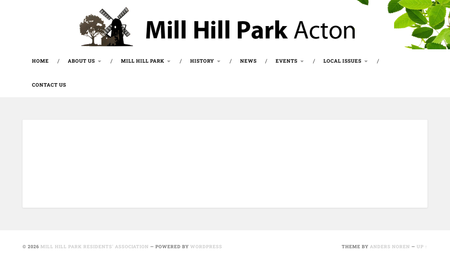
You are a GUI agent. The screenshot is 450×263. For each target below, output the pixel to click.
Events (286, 61)
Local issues (342, 61)
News (248, 61)
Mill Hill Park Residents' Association (94, 246)
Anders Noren (390, 246)
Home (40, 61)
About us (81, 61)
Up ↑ (422, 246)
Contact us (49, 85)
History (202, 61)
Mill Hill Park (142, 61)
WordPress (206, 246)
